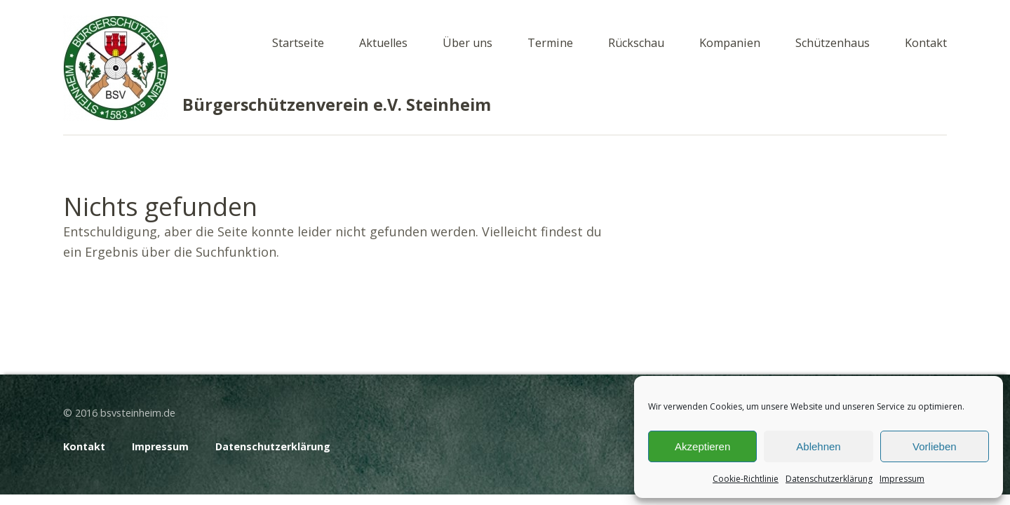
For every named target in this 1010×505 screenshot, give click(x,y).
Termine (550, 42)
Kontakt (926, 42)
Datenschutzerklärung (829, 479)
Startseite (298, 42)
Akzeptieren (702, 446)
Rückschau (636, 42)
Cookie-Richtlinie (746, 479)
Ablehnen (818, 446)
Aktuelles (383, 42)
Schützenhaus (832, 42)
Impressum (902, 479)
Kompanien (729, 42)
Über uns (467, 42)
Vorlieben (935, 446)
